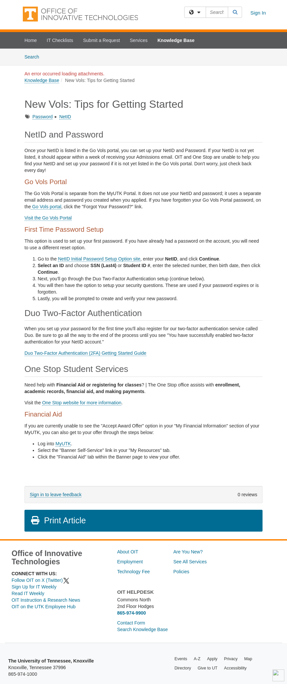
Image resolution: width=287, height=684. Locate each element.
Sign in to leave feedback (55, 494)
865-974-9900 (131, 613)
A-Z (197, 659)
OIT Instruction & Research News (46, 600)
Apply (212, 659)
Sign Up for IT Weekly (34, 586)
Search (34, 56)
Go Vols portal (46, 206)
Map (248, 659)
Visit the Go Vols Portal (48, 218)
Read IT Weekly (28, 593)
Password (42, 116)
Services (139, 40)
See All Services (190, 561)
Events (181, 659)
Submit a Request (101, 40)
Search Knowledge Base (142, 629)
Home (30, 40)
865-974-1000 (22, 674)
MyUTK (63, 443)
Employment (130, 561)
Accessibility (235, 668)
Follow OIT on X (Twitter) (41, 580)
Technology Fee (133, 571)
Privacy (230, 659)
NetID (65, 116)
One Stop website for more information (81, 402)
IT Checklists (60, 40)
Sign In (258, 13)
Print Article (58, 520)
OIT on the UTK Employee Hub (44, 606)
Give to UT (208, 668)
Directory (183, 668)
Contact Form (131, 622)
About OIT (127, 551)
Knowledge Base (175, 40)
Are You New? (188, 551)
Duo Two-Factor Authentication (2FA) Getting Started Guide (85, 353)
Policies (181, 571)
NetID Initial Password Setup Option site (99, 259)
